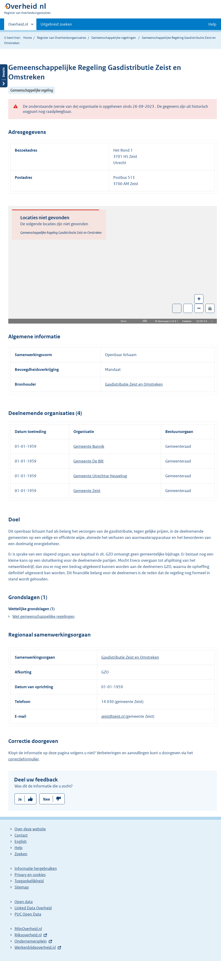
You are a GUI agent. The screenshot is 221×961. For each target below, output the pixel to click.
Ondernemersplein (31, 941)
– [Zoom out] (199, 308)
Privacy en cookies (30, 874)
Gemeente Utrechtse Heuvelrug (100, 475)
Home (27, 38)
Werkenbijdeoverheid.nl (35, 947)
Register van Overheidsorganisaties (61, 38)
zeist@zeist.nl (113, 716)
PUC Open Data (28, 914)
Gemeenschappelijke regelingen (113, 38)
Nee (46, 799)
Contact (21, 835)
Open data (24, 901)
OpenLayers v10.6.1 (169, 321)
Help (19, 847)
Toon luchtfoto (176, 308)
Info (145, 320)
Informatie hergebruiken (36, 868)
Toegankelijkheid (29, 880)
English (21, 841)
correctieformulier (23, 759)
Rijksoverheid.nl (28, 934)
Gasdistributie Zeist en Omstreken (134, 384)
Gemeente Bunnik (88, 446)
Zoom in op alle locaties (187, 308)
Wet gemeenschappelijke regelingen (43, 616)
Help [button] (212, 24)
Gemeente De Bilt (88, 461)
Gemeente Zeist (86, 490)
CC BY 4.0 (203, 321)
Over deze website (30, 829)
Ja (20, 799)
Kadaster (188, 321)
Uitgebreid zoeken (56, 24)
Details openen (3, 75)
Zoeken (21, 853)
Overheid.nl (18, 25)
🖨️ (210, 308)
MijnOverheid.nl (28, 928)
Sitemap (22, 887)
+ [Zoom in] (199, 298)
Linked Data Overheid (33, 907)
